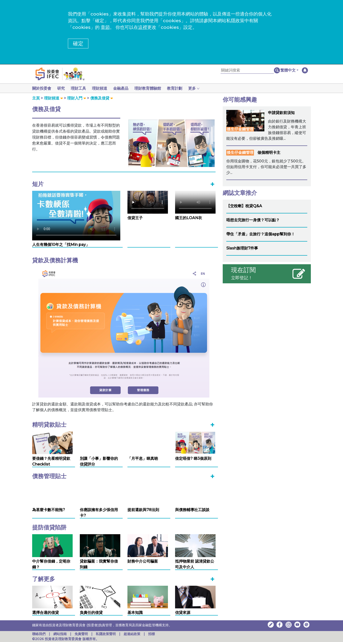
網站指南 (60, 634)
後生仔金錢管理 (240, 129)
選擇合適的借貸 (45, 612)
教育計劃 (180, 88)
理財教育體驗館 (152, 88)
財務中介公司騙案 (142, 561)
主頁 (36, 98)
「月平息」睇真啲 (142, 458)
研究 (62, 88)
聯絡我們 (38, 634)
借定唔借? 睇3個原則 (193, 458)
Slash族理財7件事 (242, 248)
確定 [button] (78, 43)
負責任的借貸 (91, 612)
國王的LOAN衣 (188, 218)
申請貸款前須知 (281, 112)
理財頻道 (102, 88)
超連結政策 (132, 634)
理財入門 (74, 98)
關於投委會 (41, 88)
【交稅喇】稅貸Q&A (244, 206)
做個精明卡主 (268, 152)
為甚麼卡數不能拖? (48, 509)
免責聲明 (82, 634)
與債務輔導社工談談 (192, 509)
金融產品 (124, 88)
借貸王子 (135, 218)
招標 (151, 634)
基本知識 (135, 612)
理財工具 (80, 88)
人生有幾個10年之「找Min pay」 (61, 244)
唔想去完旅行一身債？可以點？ (253, 220)
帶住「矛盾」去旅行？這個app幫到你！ (260, 234)
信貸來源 (182, 612)
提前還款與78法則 (143, 509)
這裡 (142, 27)
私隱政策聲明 (106, 634)
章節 (105, 27)
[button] (289, 70)
